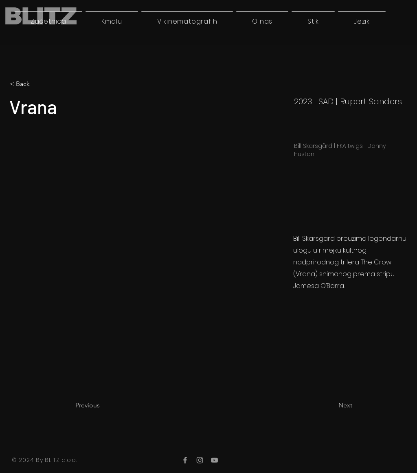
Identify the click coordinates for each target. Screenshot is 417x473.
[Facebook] (185, 460)
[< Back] (37, 84)
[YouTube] (214, 460)
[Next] (332, 405)
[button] (362, 21)
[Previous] (102, 405)
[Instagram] (199, 460)
